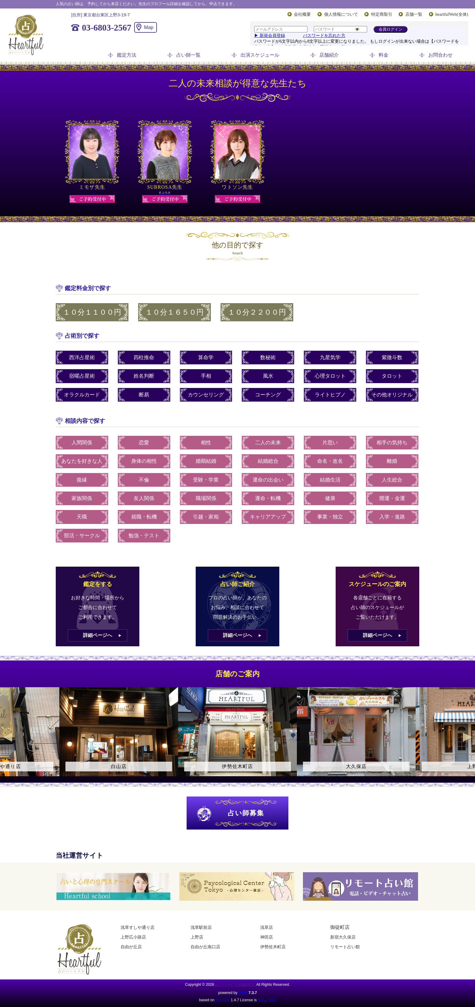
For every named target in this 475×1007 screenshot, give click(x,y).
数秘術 (268, 357)
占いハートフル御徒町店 (235, 984)
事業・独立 (330, 517)
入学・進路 (392, 517)
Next (467, 737)
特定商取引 (381, 14)
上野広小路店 (133, 937)
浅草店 (266, 927)
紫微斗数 (392, 357)
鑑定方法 (126, 55)
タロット (392, 376)
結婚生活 (330, 480)
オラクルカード (82, 395)
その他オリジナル (392, 395)
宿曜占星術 (82, 376)
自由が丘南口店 (205, 946)
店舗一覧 (413, 14)
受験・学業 (206, 480)
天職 (82, 517)
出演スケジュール (260, 55)
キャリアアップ (268, 517)
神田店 (266, 937)
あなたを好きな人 (81, 461)
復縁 (82, 480)
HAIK (242, 993)
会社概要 (302, 14)
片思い (330, 443)
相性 (206, 443)
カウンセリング (206, 395)
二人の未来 (268, 443)
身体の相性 (144, 461)
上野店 (197, 937)
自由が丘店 (131, 946)
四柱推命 (144, 357)
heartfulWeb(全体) (451, 14)
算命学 (206, 357)
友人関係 (144, 498)
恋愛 (144, 443)
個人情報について (341, 14)
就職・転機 (144, 517)
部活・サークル (82, 535)
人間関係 (81, 443)
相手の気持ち (392, 443)
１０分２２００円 (257, 312)
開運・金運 (392, 498)
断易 (144, 395)
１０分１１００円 (92, 312)
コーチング (268, 395)
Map (148, 27)
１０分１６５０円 (174, 312)
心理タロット (330, 376)
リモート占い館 (345, 946)
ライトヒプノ (330, 395)
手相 (206, 376)
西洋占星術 (82, 357)
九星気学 (330, 357)
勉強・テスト (143, 535)
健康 (330, 498)
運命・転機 (268, 498)
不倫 (144, 480)
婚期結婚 (206, 461)
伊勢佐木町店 (273, 946)
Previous (8, 737)
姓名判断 (144, 376)
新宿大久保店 (343, 937)
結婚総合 (268, 461)
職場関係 (206, 498)
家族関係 (81, 498)
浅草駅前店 (201, 927)
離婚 (392, 461)
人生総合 (392, 480)
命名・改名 (330, 461)
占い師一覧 (188, 55)
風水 (268, 376)
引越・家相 (206, 517)
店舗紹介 (329, 55)
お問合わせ (440, 55)
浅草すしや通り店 (137, 927)
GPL (261, 1000)
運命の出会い (268, 480)
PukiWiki (222, 1000)
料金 (383, 55)
